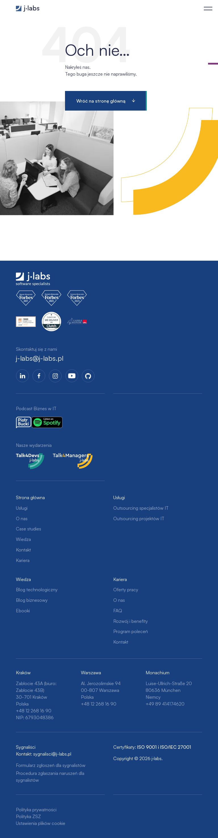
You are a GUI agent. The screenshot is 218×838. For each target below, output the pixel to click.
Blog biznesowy (32, 600)
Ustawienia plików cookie (40, 823)
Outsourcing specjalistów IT (141, 508)
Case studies (28, 529)
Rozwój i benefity (130, 621)
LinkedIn (22, 375)
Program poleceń (130, 631)
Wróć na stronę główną (100, 101)
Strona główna (30, 497)
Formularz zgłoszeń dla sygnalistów (50, 765)
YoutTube (71, 375)
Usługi (22, 508)
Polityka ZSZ (28, 816)
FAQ (117, 610)
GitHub (88, 375)
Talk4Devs (26, 456)
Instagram (55, 375)
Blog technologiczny (37, 589)
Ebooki (23, 610)
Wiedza (23, 539)
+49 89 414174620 (165, 704)
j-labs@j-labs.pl (39, 358)
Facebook (38, 375)
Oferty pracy (125, 589)
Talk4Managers (68, 456)
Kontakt (23, 550)
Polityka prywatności (36, 809)
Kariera (23, 560)
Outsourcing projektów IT (138, 518)
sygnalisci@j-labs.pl (52, 754)
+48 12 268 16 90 (33, 710)
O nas (22, 518)
